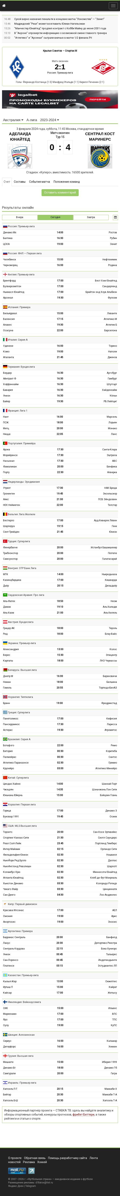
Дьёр (6, 585)
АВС (114, 460)
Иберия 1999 (109, 1062)
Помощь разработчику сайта (67, 1158)
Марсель (112, 416)
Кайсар (7, 992)
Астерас (8, 730)
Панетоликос (10, 718)
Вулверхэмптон (12, 286)
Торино (113, 345)
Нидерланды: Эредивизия (24, 481)
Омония (7, 916)
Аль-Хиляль (110, 612)
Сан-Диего (9, 894)
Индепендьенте (107, 960)
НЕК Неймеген (11, 505)
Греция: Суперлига (19, 712)
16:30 (60, 238)
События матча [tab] (39, 181)
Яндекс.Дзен (15, 1186)
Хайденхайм (109, 390)
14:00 (60, 232)
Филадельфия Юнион (15, 854)
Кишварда (111, 580)
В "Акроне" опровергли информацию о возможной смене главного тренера (60, 33)
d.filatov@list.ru (44, 1182)
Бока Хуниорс (109, 948)
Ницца (6, 434)
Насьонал (8, 460)
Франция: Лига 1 (17, 410)
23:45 (60, 843)
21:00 (60, 499)
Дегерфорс (9, 1046)
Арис (114, 916)
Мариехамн (10, 1013)
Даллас (112, 860)
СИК (5, 1008)
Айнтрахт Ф (9, 378)
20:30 (59, 943)
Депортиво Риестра (105, 943)
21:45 (60, 357)
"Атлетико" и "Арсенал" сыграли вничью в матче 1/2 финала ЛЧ (53, 37)
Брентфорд (9, 280)
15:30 (60, 655)
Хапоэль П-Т (10, 1088)
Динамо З (111, 810)
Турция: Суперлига (19, 541)
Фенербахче (10, 547)
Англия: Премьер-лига (21, 274)
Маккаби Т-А (109, 1094)
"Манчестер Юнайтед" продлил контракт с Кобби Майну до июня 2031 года (60, 28)
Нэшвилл (111, 854)
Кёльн (113, 395)
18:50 (60, 601)
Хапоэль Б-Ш (10, 1100)
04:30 (60, 894)
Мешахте (8, 1062)
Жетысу (112, 992)
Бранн (6, 703)
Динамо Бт (9, 1067)
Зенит (113, 244)
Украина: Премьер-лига (22, 643)
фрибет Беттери (83, 1114)
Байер (6, 401)
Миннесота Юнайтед (105, 872)
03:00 (60, 768)
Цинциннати (110, 889)
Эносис (112, 921)
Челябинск (9, 259)
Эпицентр (111, 655)
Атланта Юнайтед (13, 877)
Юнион (113, 531)
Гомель (7, 687)
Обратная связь (35, 1158)
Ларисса (112, 724)
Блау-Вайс (111, 633)
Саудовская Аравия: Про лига (26, 594)
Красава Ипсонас (13, 910)
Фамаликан (10, 466)
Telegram (30, 1186)
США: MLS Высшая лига (22, 825)
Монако (112, 428)
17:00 (60, 280)
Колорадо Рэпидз (106, 883)
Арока (6, 449)
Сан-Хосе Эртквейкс (105, 832)
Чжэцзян (8, 789)
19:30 (60, 297)
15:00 (60, 259)
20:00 (60, 428)
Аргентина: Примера (20, 931)
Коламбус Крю (11, 872)
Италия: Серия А (18, 339)
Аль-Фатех (9, 601)
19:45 (60, 493)
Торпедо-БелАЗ (108, 687)
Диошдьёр (111, 585)
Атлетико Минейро (106, 768)
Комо (6, 351)
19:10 (60, 606)
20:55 (60, 687)
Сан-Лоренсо (10, 960)
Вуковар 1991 (11, 816)
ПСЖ (6, 422)
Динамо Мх (9, 232)
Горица (7, 810)
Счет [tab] (7, 181)
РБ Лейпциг (110, 401)
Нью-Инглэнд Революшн (17, 866)
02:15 (60, 849)
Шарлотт (112, 866)
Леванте (112, 313)
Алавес (7, 324)
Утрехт (7, 488)
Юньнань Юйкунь (12, 795)
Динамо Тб (110, 1067)
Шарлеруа (9, 526)
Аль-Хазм (8, 612)
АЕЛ (114, 910)
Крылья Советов (52, 50)
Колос (113, 649)
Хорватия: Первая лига (22, 804)
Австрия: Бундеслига (20, 622)
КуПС (114, 1025)
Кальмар (112, 1041)
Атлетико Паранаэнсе (16, 762)
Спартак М (71, 50)
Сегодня (55, 217)
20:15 (60, 585)
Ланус (6, 943)
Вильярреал (10, 313)
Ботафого (8, 745)
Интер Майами (11, 849)
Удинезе (8, 345)
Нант (6, 416)
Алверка (112, 472)
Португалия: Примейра (21, 443)
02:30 (60, 762)
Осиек (113, 816)
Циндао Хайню (11, 783)
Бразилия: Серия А (19, 739)
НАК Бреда (110, 488)
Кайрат (113, 987)
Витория (8, 751)
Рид (5, 633)
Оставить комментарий (60, 192)
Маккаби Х (111, 1088)
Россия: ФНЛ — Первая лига (25, 253)
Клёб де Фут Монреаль (103, 877)
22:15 (59, 948)
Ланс (114, 434)
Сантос (113, 757)
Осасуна (8, 330)
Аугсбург (112, 373)
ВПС (114, 1013)
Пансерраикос (11, 724)
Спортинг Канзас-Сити (16, 837)
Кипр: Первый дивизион (22, 904)
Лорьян (113, 422)
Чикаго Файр (10, 889)
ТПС (114, 1019)
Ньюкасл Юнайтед (13, 292)
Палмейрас (9, 757)
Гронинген (9, 493)
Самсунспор (10, 558)
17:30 (60, 449)
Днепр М (8, 676)
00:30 (60, 751)
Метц (6, 428)
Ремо (114, 745)
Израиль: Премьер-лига (22, 1082)
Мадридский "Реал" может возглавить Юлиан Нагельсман (49, 23)
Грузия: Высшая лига (20, 1055)
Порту (6, 472)
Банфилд (111, 937)
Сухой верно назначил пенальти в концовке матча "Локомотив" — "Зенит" (59, 19)
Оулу (6, 1025)
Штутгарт (112, 384)
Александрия (11, 649)
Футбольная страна (39, 1179)
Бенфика (112, 466)
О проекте (15, 1158)
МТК (5, 574)
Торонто (7, 832)
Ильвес (112, 1008)
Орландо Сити (108, 849)
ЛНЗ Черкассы (108, 660)
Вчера (19, 217)
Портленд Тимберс (106, 843)
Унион (6, 395)
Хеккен (113, 1046)
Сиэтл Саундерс (107, 837)
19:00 (60, 244)
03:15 (59, 965)
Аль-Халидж (110, 606)
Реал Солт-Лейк (12, 843)
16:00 (60, 265)
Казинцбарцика (12, 580)
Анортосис (9, 921)
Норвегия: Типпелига (20, 696)
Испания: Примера (19, 307)
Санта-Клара (109, 449)
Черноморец (10, 265)
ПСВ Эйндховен (107, 499)
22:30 (60, 472)
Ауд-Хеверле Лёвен (105, 520)
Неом (114, 601)
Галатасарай (109, 558)
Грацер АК (9, 628)
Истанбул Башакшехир (104, 547)
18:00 (60, 422)
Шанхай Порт (109, 783)
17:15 (60, 319)
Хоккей (42, 1162)
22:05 (60, 434)
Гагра (114, 1073)
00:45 (59, 954)
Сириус (7, 1041)
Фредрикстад (109, 703)
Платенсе (8, 965)
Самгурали (9, 1073)
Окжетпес (111, 981)
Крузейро (8, 768)
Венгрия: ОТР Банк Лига (22, 568)
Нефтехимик (109, 259)
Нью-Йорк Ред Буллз (14, 860)
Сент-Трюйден (11, 531)
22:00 (60, 330)
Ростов (113, 232)
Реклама (29, 1162)
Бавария (8, 390)
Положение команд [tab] (67, 181)
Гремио (113, 762)
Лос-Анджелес (108, 894)
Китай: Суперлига (18, 777)
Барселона (110, 330)
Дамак (7, 606)
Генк (114, 526)
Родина (112, 265)
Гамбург (112, 378)
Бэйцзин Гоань (108, 795)
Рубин (113, 238)
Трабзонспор (10, 553)
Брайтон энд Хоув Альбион (101, 292)
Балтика (7, 238)
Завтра (91, 217)
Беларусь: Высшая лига (22, 669)
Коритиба (111, 751)
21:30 (60, 837)
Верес (6, 655)
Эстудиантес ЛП (107, 965)
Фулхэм (112, 297)
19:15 (60, 526)
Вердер (7, 373)
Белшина (112, 682)
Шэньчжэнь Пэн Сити (104, 789)
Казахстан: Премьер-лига (23, 975)
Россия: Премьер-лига (60, 72)
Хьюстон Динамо (13, 883)
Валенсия (9, 319)
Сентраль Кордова (14, 948)
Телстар (112, 505)
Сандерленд (109, 286)
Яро (5, 1019)
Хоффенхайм (11, 384)
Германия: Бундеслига (21, 366)
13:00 (60, 649)
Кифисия (111, 718)
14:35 (60, 789)
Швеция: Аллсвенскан (21, 1034)
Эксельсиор (110, 493)
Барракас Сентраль (14, 937)
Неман (7, 682)
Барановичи (110, 676)
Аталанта (8, 357)
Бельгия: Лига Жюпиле (21, 514)
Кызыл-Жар (10, 981)
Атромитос (111, 730)
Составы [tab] (19, 181)
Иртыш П (8, 987)
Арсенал (8, 297)
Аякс (6, 499)
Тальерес (111, 954)
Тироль (113, 628)
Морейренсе (10, 455)
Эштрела (112, 455)
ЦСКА (6, 244)
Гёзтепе (112, 553)
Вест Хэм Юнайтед (106, 280)
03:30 (60, 883)
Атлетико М (110, 319)
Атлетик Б (111, 324)
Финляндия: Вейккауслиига (24, 1002)
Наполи (112, 351)
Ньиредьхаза (109, 574)
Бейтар (7, 1094)
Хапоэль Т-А (110, 1100)
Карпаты (8, 660)
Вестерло (8, 520)
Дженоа (112, 357)
